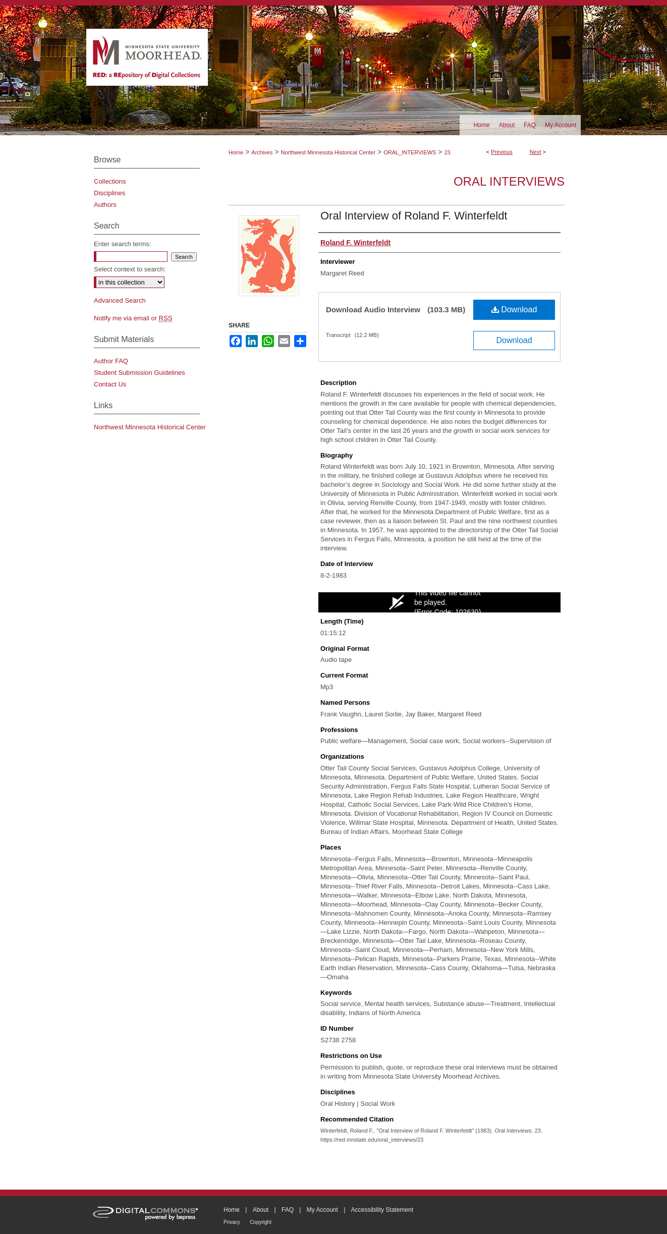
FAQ (288, 1209)
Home (236, 152)
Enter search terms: (122, 244)
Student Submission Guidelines (139, 372)
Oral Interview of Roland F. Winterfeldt (413, 215)
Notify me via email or (133, 318)
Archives (261, 152)
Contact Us (110, 384)
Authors (105, 204)
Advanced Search (120, 300)
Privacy (232, 1222)
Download (514, 309)
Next (535, 152)
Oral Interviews (509, 181)
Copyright (260, 1222)
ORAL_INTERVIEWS (409, 152)
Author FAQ (111, 361)
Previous (502, 152)
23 (447, 152)
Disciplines (109, 193)
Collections (110, 181)
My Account (322, 1209)
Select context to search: (129, 269)
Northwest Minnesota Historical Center (328, 152)
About (260, 1209)
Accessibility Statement (382, 1209)
